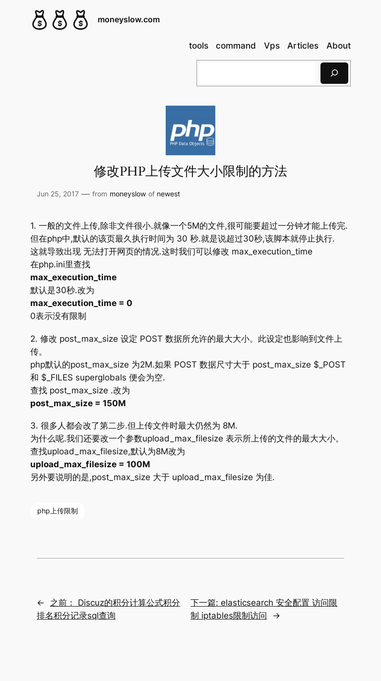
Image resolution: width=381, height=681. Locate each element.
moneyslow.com (129, 19)
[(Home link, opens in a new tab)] (60, 20)
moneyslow (128, 193)
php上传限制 (57, 510)
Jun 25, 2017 (58, 193)
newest (168, 193)
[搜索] (334, 73)
